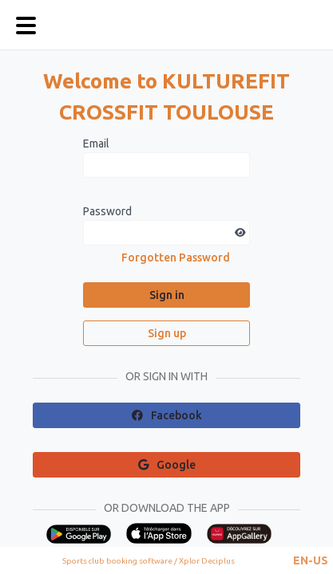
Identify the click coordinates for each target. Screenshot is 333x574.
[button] (310, 560)
